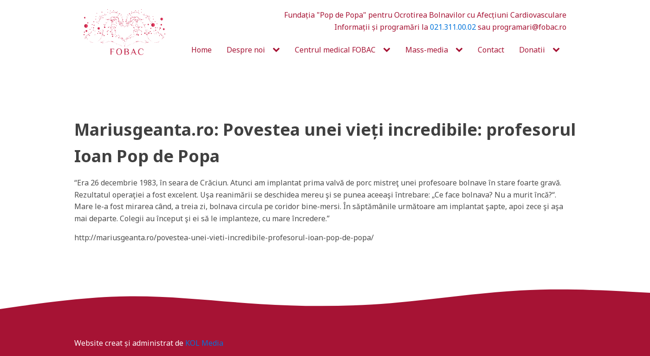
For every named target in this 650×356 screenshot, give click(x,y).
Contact (491, 50)
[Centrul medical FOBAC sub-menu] (388, 50)
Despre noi (246, 50)
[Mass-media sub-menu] (461, 50)
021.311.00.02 (453, 27)
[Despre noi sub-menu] (278, 50)
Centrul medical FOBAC (335, 50)
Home (201, 50)
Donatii (532, 50)
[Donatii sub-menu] (558, 50)
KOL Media (204, 343)
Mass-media (426, 50)
